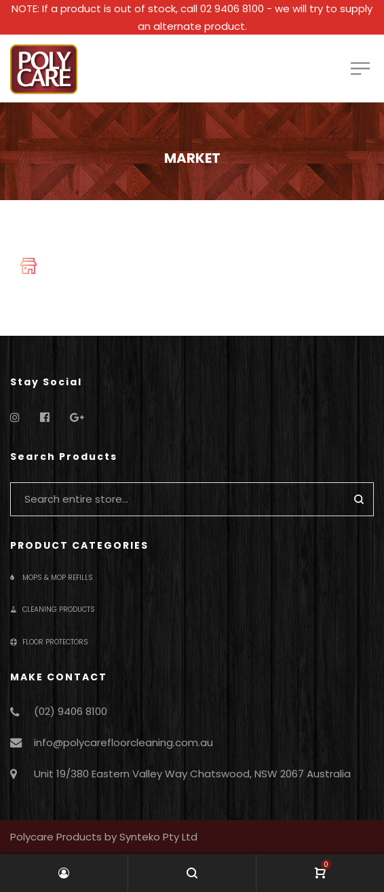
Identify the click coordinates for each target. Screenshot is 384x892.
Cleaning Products (52, 609)
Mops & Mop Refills (51, 578)
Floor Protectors (49, 642)
